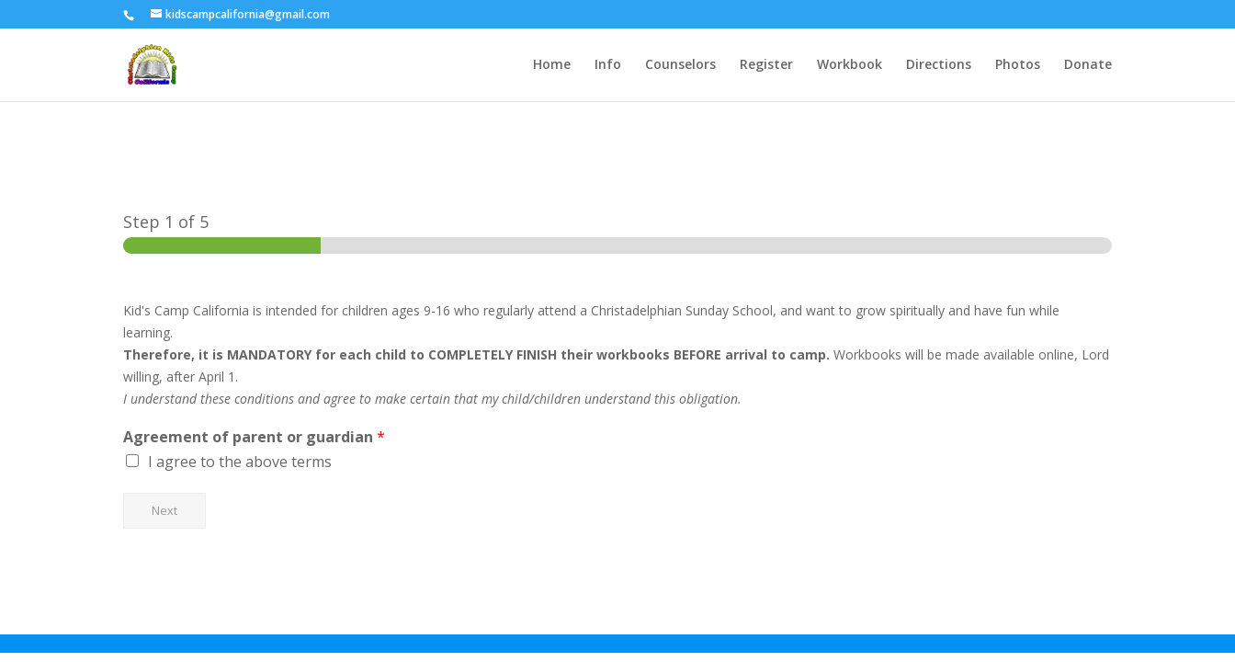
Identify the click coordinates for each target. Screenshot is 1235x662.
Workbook (849, 65)
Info (608, 65)
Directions (938, 65)
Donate (1088, 65)
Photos (1017, 65)
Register (766, 65)
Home (552, 65)
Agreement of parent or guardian (254, 437)
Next (164, 511)
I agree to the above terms (240, 461)
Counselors (680, 65)
